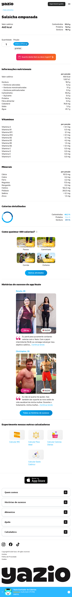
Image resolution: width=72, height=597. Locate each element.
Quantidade (7, 40)
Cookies (4, 559)
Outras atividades (36, 273)
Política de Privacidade (9, 557)
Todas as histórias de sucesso (36, 413)
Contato (4, 554)
